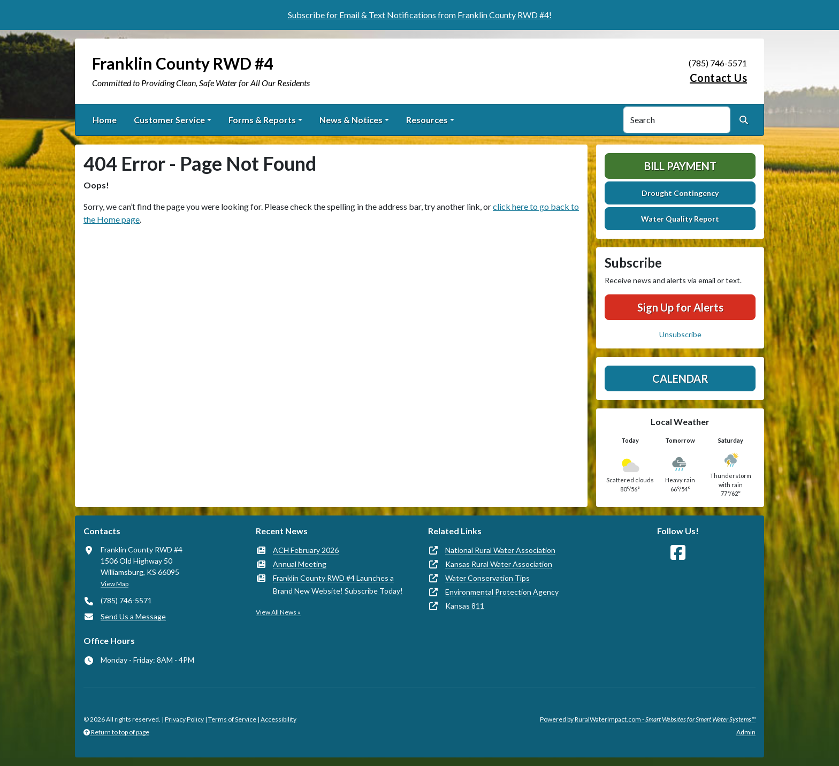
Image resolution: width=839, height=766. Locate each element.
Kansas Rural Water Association (498, 563)
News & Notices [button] (351, 120)
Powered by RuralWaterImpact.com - (648, 719)
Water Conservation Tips (487, 577)
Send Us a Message (133, 616)
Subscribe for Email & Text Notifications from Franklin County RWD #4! (420, 15)
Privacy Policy (184, 719)
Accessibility (278, 719)
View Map (114, 584)
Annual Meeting (299, 563)
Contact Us (718, 77)
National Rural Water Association (500, 550)
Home (105, 120)
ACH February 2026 (306, 550)
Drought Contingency (680, 193)
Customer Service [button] (169, 120)
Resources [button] (427, 120)
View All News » (278, 612)
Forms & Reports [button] (262, 120)
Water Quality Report (680, 218)
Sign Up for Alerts (680, 307)
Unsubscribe (680, 334)
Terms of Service (232, 719)
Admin (746, 732)
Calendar (680, 378)
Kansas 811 (464, 605)
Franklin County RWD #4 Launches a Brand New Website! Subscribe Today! (338, 584)
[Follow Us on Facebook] (677, 553)
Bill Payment (680, 166)
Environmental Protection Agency (502, 591)
